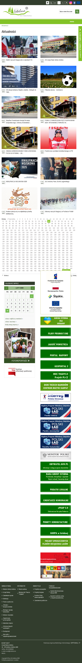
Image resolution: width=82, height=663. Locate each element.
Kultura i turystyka (8, 615)
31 (35, 221)
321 (59, 255)
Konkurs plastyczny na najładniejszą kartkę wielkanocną (19, 212)
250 (63, 246)
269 (67, 248)
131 (19, 232)
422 (31, 268)
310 (15, 255)
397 (3, 266)
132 (23, 232)
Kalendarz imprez (8, 623)
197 (67, 239)
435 (11, 270)
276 (23, 250)
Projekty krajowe (39, 592)
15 (57, 219)
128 (7, 232)
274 (15, 250)
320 (55, 255)
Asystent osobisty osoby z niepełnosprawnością (57, 597)
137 (43, 232)
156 (47, 235)
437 (19, 270)
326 (7, 257)
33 (42, 221)
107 (74, 228)
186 (23, 239)
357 (59, 259)
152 (31, 235)
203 (19, 241)
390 (47, 264)
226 (39, 244)
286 (63, 250)
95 (29, 228)
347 (19, 259)
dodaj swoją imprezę (12, 324)
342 (71, 257)
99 (42, 228)
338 (55, 257)
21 (3, 221)
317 (43, 255)
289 (3, 253)
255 (11, 248)
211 (51, 241)
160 (63, 235)
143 (67, 232)
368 (31, 262)
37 (55, 221)
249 (59, 246)
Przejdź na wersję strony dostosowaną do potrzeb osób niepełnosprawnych (51, 2)
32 (39, 221)
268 (63, 248)
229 (51, 244)
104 (62, 228)
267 (59, 248)
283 (51, 250)
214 (63, 241)
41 (68, 221)
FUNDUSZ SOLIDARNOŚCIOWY (55, 587)
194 (55, 239)
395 (67, 264)
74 (32, 226)
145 (3, 235)
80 (52, 226)
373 (51, 262)
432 (71, 268)
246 (47, 246)
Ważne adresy (23, 589)
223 (27, 244)
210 (47, 241)
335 (43, 257)
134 (31, 232)
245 (43, 246)
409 (51, 266)
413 (67, 266)
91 (16, 228)
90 (13, 228)
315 (35, 255)
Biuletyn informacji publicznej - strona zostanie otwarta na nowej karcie (19, 365)
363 (11, 262)
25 (16, 221)
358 (63, 259)
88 (6, 228)
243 (35, 246)
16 (60, 219)
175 (51, 237)
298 (39, 253)
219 (11, 244)
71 (22, 226)
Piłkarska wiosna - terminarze (54, 90)
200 (7, 241)
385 (27, 264)
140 (55, 232)
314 (31, 255)
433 (3, 270)
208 (39, 241)
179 (67, 237)
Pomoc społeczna (8, 602)
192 (47, 239)
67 (9, 226)
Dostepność (6, 631)
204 (23, 241)
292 (15, 253)
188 (31, 239)
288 (71, 250)
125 (70, 230)
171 (35, 237)
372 (47, 262)
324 (71, 255)
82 (58, 226)
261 (35, 248)
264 (47, 248)
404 (31, 266)
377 (67, 262)
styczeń (6, 288)
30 (32, 221)
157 (51, 235)
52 (32, 223)
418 (15, 268)
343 (3, 259)
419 (19, 268)
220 (15, 244)
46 (13, 223)
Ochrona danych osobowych (7, 627)
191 (43, 239)
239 (19, 246)
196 (63, 239)
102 (54, 228)
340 (63, 257)
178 (63, 237)
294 (23, 253)
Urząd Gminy (6, 592)
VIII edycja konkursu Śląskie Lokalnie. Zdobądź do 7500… (21, 91)
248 (55, 246)
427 (51, 268)
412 (63, 266)
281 (43, 250)
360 (71, 259)
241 (27, 246)
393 (59, 264)
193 (51, 239)
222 (23, 244)
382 (15, 264)
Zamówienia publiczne (41, 600)
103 (58, 228)
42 (71, 221)
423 (35, 268)
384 (23, 264)
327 (11, 257)
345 (11, 259)
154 (39, 235)
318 (47, 255)
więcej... (4, 653)
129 (11, 232)
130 (15, 232)
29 (29, 221)
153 (35, 235)
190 (39, 239)
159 (59, 235)
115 (31, 230)
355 (51, 259)
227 (43, 244)
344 (7, 259)
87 (3, 228)
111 (15, 230)
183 (11, 239)
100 (46, 228)
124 (66, 230)
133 (27, 232)
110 (11, 230)
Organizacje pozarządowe (7, 619)
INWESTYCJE (37, 586)
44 (6, 223)
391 (51, 264)
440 (31, 270)
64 (71, 223)
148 (15, 235)
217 (3, 244)
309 (11, 255)
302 (55, 253)
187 (27, 239)
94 (26, 228)
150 (23, 235)
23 (9, 221)
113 (23, 230)
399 (11, 266)
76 (39, 226)
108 (3, 230)
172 (39, 237)
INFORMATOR (21, 586)
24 (13, 221)
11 (44, 219)
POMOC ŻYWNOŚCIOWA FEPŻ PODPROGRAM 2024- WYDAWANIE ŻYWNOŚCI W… (59, 121)
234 (71, 244)
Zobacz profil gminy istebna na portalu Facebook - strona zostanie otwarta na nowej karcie (74, 2)
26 (19, 221)
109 (7, 230)
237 (11, 246)
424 (39, 268)
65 (3, 226)
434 (7, 270)
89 (9, 228)
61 (62, 223)
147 (11, 235)
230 (55, 244)
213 (59, 241)
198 (71, 239)
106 (70, 228)
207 (35, 241)
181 (3, 239)
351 (35, 259)
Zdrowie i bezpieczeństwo (7, 606)
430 (63, 268)
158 (55, 235)
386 (31, 264)
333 (35, 257)
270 (71, 248)
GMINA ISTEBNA (6, 586)
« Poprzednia (11, 219)
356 (55, 259)
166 (15, 237)
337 (51, 257)
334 (39, 257)
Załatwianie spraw (8, 595)
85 (68, 226)
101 (50, 228)
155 (43, 235)
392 (55, 264)
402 (23, 266)
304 (63, 253)
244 (39, 246)
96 (32, 228)
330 (23, 257)
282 (47, 250)
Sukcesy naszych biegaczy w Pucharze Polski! (59, 211)
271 (3, 250)
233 (67, 244)
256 (15, 248)
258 (23, 248)
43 (3, 223)
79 (49, 226)
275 (19, 250)
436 (15, 270)
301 (51, 253)
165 (11, 237)
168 (23, 237)
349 (27, 259)
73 (29, 226)
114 (27, 230)
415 (3, 268)
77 (42, 226)
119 (46, 230)
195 (59, 239)
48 (19, 223)
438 (23, 270)
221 (19, 244)
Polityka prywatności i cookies (10, 660)
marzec (33, 288)
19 (70, 219)
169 (27, 237)
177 (59, 237)
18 (66, 219)
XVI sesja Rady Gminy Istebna (54, 60)
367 (27, 262)
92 (19, 228)
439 (27, 270)
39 (62, 221)
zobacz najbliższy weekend (14, 319)
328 (15, 257)
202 (15, 241)
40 (65, 221)
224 (31, 244)
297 (35, 253)
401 (19, 266)
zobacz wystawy (10, 322)
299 (43, 253)
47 (16, 223)
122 (58, 230)
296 (31, 253)
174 (47, 237)
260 (31, 248)
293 (19, 253)
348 (23, 259)
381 (11, 264)
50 (26, 223)
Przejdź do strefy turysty (80, 43)
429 (59, 268)
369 (35, 262)
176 (55, 237)
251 (67, 246)
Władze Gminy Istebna (9, 589)
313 (27, 255)
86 (71, 226)
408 (47, 266)
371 (43, 262)
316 (39, 255)
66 (6, 226)
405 (35, 266)
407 (43, 266)
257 (19, 248)
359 (67, 259)
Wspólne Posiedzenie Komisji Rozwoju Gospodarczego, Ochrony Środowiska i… (18, 121)
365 (19, 262)
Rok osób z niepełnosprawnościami (9, 635)
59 (55, 223)
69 (16, 226)
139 (51, 232)
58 (52, 223)
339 (59, 257)
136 (39, 232)
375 (59, 262)
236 (7, 246)
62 (65, 223)
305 (67, 253)
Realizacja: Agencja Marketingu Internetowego (57, 643)
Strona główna (47, 2)
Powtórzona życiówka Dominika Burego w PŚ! (59, 151)
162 (71, 235)
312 (23, 255)
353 (43, 259)
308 (7, 255)
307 (3, 255)
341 (67, 257)
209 (43, 241)
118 (42, 230)
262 (39, 248)
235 (3, 246)
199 (3, 241)
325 (3, 257)
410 (55, 266)
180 (71, 237)
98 (39, 228)
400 (15, 266)
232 (63, 244)
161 (67, 235)
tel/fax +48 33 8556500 (7, 649)
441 (35, 270)
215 (67, 241)
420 (23, 268)
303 (59, 253)
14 (53, 219)
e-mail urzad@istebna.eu (9, 651)
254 (7, 248)
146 (7, 235)
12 (47, 219)
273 (11, 250)
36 (52, 221)
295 (27, 253)
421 (27, 268)
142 (63, 232)
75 (35, 226)
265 (51, 248)
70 (19, 226)
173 (43, 237)
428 (55, 268)
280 (39, 250)
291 (11, 253)
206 (31, 241)
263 (43, 248)
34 (45, 221)
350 (31, 259)
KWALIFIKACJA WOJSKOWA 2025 (16, 181)
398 (7, 266)
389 (43, 264)
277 (27, 250)
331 (27, 257)
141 (59, 232)
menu (72, 21)
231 (59, 244)
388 (39, 264)
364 (15, 262)
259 (27, 248)
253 (3, 248)
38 (58, 221)
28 (26, 221)
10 (40, 219)
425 (43, 268)
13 (50, 219)
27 (22, 221)
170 (31, 237)
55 (42, 223)
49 (22, 223)
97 (35, 228)
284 (55, 250)
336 (47, 257)
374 (55, 262)
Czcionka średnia (62, 2)
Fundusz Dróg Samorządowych (39, 596)
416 (7, 268)
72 (26, 226)
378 (71, 262)
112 (19, 230)
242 (31, 246)
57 (49, 223)
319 (51, 255)
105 (66, 228)
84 (65, 226)
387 (35, 264)
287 (67, 250)
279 (35, 250)
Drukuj (74, 275)
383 (19, 264)
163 (3, 237)
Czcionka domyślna (59, 2)
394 (63, 264)
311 (19, 255)
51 (29, 223)
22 (6, 221)
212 (55, 241)
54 (39, 223)
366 (23, 262)
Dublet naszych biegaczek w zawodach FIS (19, 60)
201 (11, 241)
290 (7, 253)
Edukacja (5, 599)
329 (19, 257)
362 (7, 262)
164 (7, 237)
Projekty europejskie (40, 589)
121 (54, 230)
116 (34, 230)
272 (7, 250)
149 (19, 235)
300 (47, 253)
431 (67, 268)
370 (39, 262)
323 (67, 255)
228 (47, 244)
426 (47, 268)
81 (55, 226)
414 (71, 266)
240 (23, 246)
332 (31, 257)
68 (13, 226)
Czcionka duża (66, 2)
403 (27, 266)
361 (3, 262)
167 (19, 237)
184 (15, 239)
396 (71, 264)
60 (58, 223)
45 (9, 223)
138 (47, 232)
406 (39, 266)
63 (68, 223)
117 (38, 230)
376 (63, 262)
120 (50, 230)
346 (15, 259)
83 (62, 226)
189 (35, 239)
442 (39, 270)
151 (27, 235)
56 (45, 223)
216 (71, 241)
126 (74, 230)
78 (45, 226)
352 (39, 259)
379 (3, 264)
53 (35, 223)
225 (35, 244)
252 (71, 246)
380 (7, 264)
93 (22, 228)
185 (19, 239)
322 (63, 255)
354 (47, 259)
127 (3, 232)
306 (71, 253)
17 (63, 219)
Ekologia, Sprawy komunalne (8, 611)
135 (35, 232)
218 (7, 244)
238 (15, 246)
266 (55, 248)
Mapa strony (55, 2)
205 (27, 241)
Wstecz (6, 275)
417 (11, 268)
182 (7, 239)
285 (59, 250)
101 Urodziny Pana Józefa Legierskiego (57, 181)
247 (51, 246)
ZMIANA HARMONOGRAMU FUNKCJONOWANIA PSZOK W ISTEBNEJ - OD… (21, 152)
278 (31, 250)
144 (71, 232)
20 (73, 219)
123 (62, 230)
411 (59, 266)
